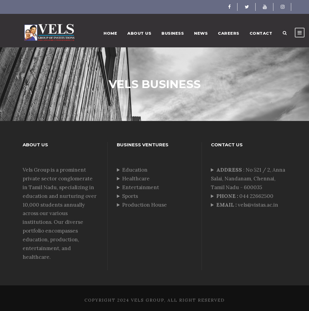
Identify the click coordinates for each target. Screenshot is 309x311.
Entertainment (140, 187)
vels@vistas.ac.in (247, 205)
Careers (228, 33)
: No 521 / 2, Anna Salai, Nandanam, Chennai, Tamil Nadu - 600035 (248, 179)
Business (172, 33)
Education (135, 170)
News (201, 33)
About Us (139, 33)
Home (110, 33)
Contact (261, 33)
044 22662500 (245, 196)
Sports (130, 196)
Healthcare (136, 178)
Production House (144, 205)
